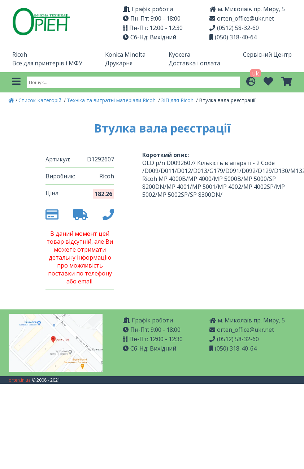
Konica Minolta (125, 54)
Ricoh (19, 54)
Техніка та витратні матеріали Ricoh (112, 100)
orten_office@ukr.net (241, 18)
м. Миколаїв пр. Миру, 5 (247, 9)
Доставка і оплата (194, 63)
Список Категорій (40, 100)
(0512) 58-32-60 (234, 28)
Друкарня (119, 63)
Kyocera (179, 54)
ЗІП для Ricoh (178, 100)
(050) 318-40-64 (233, 37)
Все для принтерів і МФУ (47, 63)
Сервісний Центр (267, 54)
